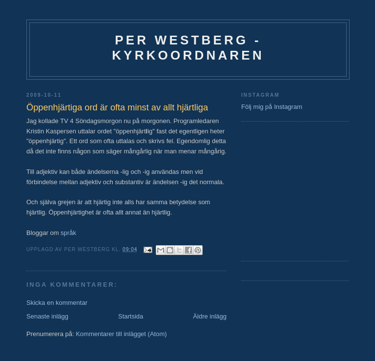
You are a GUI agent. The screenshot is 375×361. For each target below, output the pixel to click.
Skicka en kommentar (56, 302)
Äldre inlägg (210, 316)
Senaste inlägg (47, 316)
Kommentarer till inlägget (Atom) (121, 334)
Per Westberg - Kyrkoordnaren (188, 48)
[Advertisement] (270, 190)
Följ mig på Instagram (271, 106)
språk (68, 232)
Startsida (130, 316)
